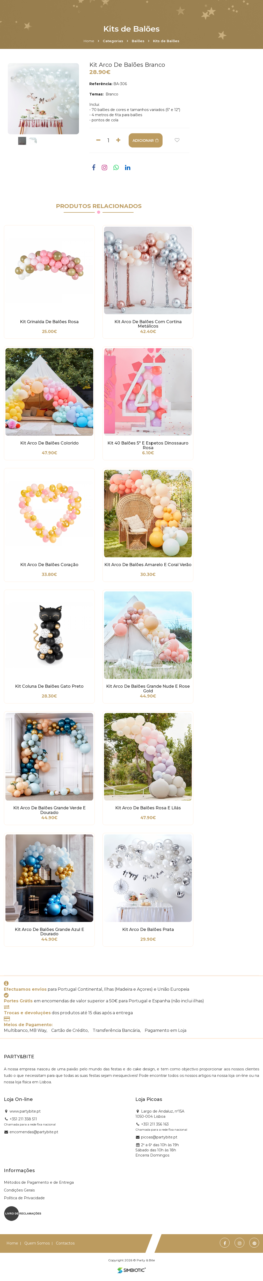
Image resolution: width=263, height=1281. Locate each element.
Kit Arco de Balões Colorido (49, 443)
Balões (138, 41)
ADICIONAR (146, 140)
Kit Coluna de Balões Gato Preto (49, 686)
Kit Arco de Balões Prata (148, 929)
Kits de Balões (166, 41)
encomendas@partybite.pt (34, 1132)
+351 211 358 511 (23, 1119)
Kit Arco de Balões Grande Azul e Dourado (49, 932)
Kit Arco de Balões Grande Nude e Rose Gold (148, 688)
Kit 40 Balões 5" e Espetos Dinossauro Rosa (147, 445)
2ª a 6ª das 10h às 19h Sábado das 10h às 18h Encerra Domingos (157, 1150)
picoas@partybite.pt (159, 1137)
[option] (43, 98)
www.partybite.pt (25, 1111)
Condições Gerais (19, 1190)
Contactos (65, 1243)
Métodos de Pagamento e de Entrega (39, 1182)
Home (89, 41)
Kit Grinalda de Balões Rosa (49, 322)
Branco (111, 94)
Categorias (113, 41)
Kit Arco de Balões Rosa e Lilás (148, 808)
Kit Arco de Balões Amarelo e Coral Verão (148, 564)
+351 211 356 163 (155, 1124)
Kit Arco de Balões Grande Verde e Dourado (49, 810)
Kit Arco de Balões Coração (49, 564)
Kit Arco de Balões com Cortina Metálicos (148, 324)
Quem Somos (37, 1243)
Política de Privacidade (24, 1198)
